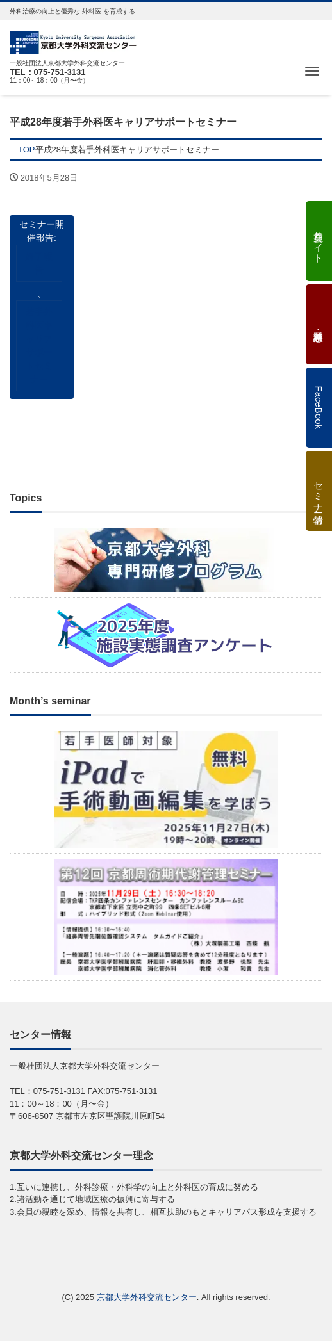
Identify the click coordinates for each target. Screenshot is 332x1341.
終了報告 (39, 263)
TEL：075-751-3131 (48, 72)
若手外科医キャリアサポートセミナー (39, 345)
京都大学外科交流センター (147, 1297)
